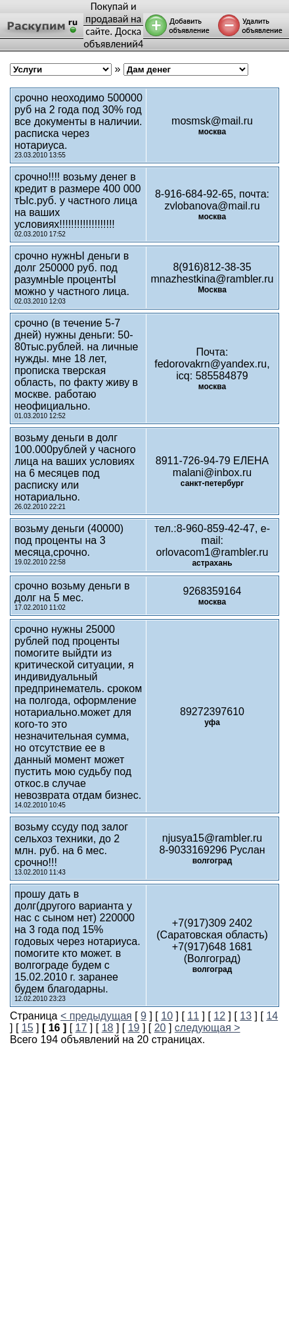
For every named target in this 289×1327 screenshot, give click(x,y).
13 (246, 1015)
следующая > (207, 1027)
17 (81, 1027)
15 (27, 1027)
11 (193, 1015)
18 (108, 1027)
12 (219, 1015)
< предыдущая (96, 1015)
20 (160, 1027)
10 (167, 1015)
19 (134, 1027)
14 (272, 1015)
